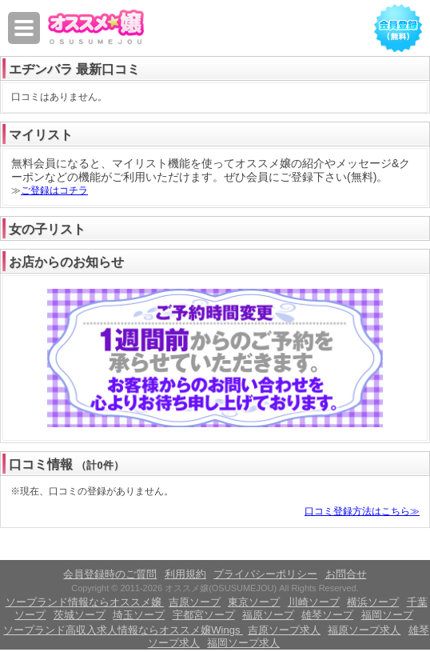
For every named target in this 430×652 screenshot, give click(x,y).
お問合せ (346, 574)
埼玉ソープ (139, 615)
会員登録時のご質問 (110, 574)
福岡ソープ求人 (243, 643)
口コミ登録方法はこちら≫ (362, 511)
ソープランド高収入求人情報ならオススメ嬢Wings (123, 630)
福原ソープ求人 (364, 630)
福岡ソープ (387, 615)
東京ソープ (254, 602)
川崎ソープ (314, 602)
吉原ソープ (195, 602)
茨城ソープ (80, 615)
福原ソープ (268, 615)
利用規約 (185, 574)
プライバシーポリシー (265, 574)
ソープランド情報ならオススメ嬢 (85, 602)
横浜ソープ (373, 602)
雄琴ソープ (327, 615)
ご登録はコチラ (54, 190)
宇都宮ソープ (204, 615)
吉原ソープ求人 (284, 630)
